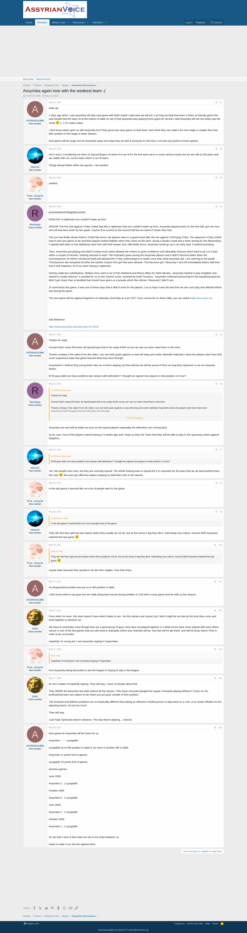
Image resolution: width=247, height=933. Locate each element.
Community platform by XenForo (123, 930)
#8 (221, 483)
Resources (79, 22)
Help (207, 923)
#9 (221, 512)
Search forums (43, 79)
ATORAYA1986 (33, 96)
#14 (220, 678)
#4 (221, 206)
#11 (220, 581)
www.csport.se (204, 298)
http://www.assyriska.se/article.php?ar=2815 (74, 326)
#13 (220, 649)
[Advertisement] (123, 51)
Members (98, 22)
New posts (28, 79)
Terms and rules (195, 923)
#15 (220, 727)
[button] (67, 22)
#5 (221, 334)
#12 (220, 610)
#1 (221, 102)
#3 (221, 177)
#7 (221, 450)
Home (29, 22)
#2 (221, 149)
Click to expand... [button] (135, 418)
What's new (58, 22)
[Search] (216, 22)
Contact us (179, 923)
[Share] (216, 102)
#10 (220, 545)
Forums (42, 22)
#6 (221, 384)
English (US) (31, 923)
